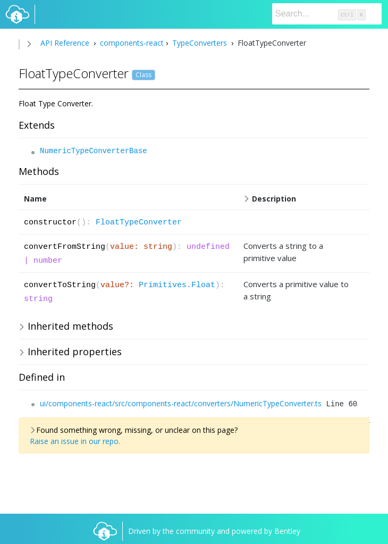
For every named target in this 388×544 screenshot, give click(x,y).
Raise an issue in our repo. (75, 441)
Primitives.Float (177, 285)
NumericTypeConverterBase (93, 151)
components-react (131, 43)
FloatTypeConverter (139, 222)
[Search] (327, 13)
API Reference (64, 43)
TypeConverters (199, 43)
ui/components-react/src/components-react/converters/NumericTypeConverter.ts (181, 403)
